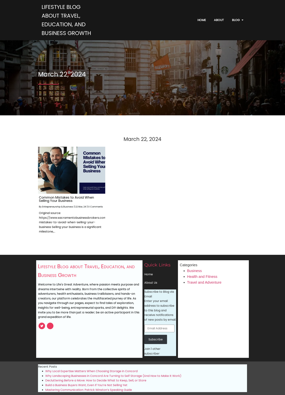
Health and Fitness (202, 277)
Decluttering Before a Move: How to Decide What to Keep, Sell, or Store (95, 380)
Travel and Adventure (204, 282)
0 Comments (95, 206)
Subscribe (155, 339)
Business (194, 271)
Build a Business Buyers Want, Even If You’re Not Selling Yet (86, 385)
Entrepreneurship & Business (57, 206)
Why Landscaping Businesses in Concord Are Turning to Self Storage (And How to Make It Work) (113, 376)
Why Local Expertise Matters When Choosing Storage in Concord (91, 371)
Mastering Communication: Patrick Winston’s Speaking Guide (88, 390)
